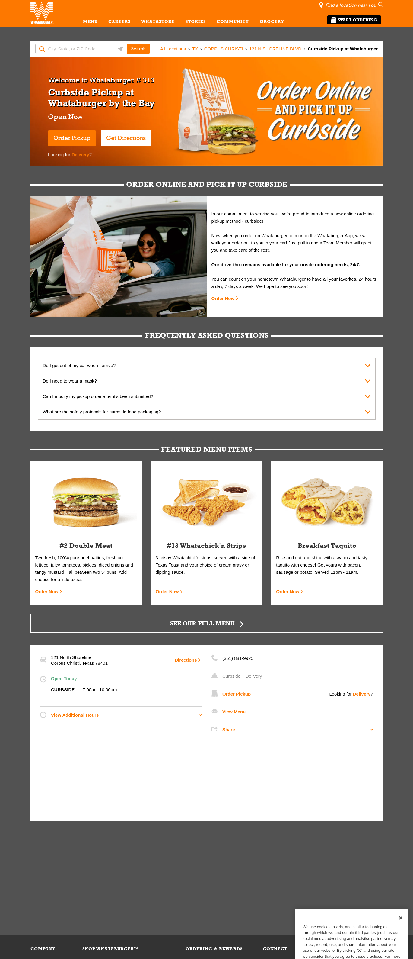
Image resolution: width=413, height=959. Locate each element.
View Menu (234, 711)
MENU (90, 21)
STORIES (196, 21)
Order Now (223, 298)
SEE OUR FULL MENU (202, 623)
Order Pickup (72, 137)
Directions (186, 660)
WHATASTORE (158, 21)
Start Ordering (354, 20)
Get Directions (123, 135)
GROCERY (272, 21)
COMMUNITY (233, 21)
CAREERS (119, 21)
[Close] (400, 929)
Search (138, 48)
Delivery (79, 154)
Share (228, 729)
